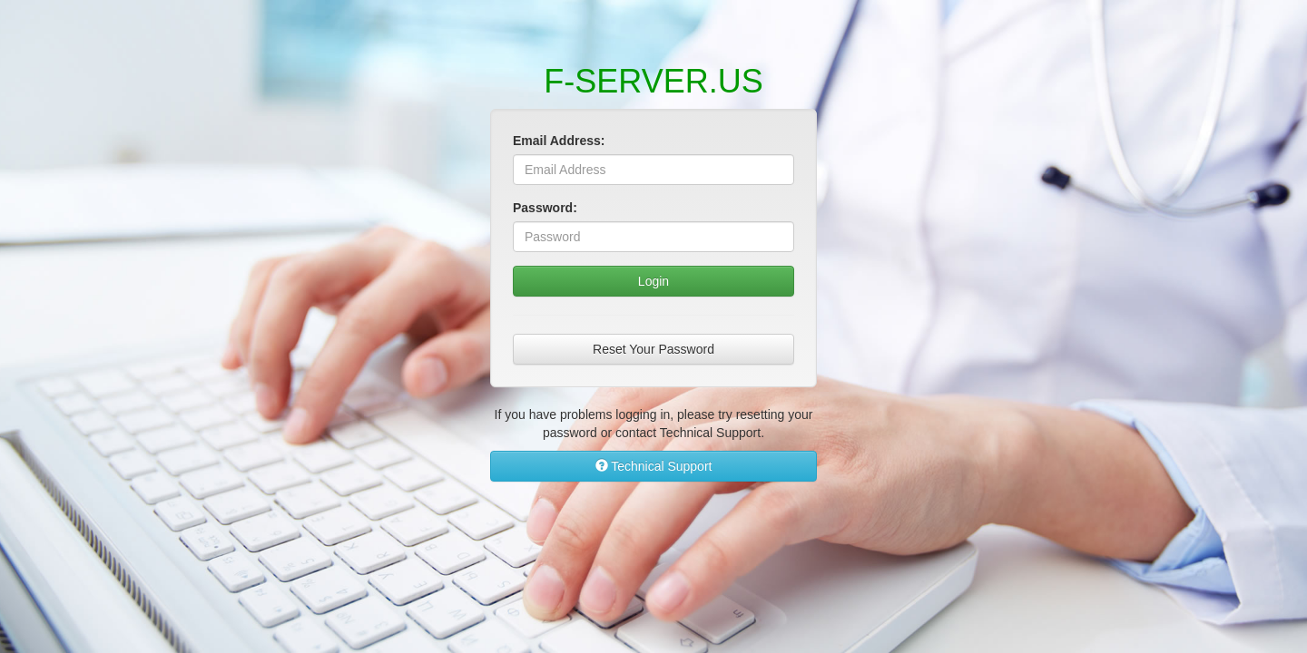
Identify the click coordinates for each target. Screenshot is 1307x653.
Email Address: (558, 140)
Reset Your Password (653, 349)
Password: (545, 207)
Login (653, 281)
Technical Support (653, 466)
